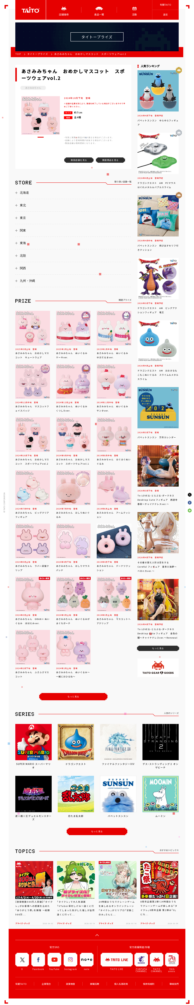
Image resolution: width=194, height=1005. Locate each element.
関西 (23, 268)
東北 (23, 205)
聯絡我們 (174, 984)
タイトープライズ (37, 54)
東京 (23, 217)
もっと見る (73, 696)
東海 (23, 243)
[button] (41, 137)
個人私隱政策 (121, 984)
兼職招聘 (94, 984)
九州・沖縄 (27, 280)
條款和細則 (148, 984)
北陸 (23, 255)
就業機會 (70, 984)
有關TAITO (165, 4)
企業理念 (46, 984)
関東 (23, 230)
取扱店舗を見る (79, 160)
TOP (18, 54)
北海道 (24, 192)
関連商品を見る (110, 160)
